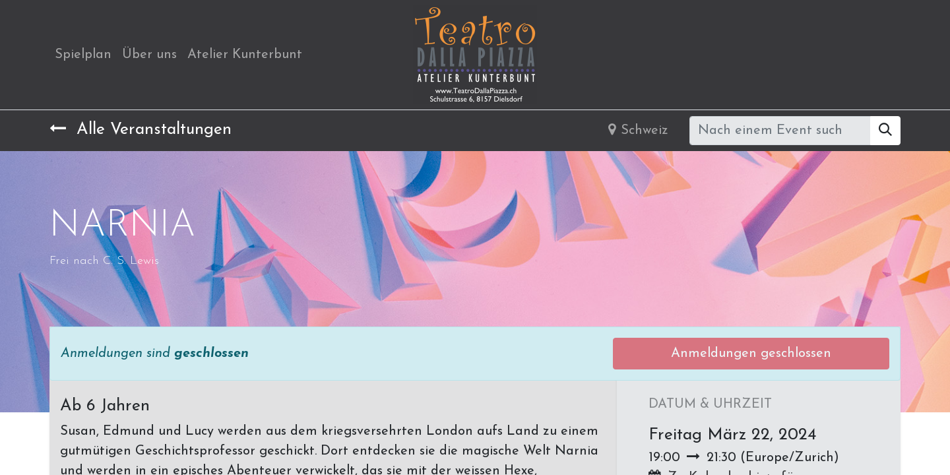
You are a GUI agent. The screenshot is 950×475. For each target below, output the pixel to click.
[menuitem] (83, 55)
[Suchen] (885, 130)
